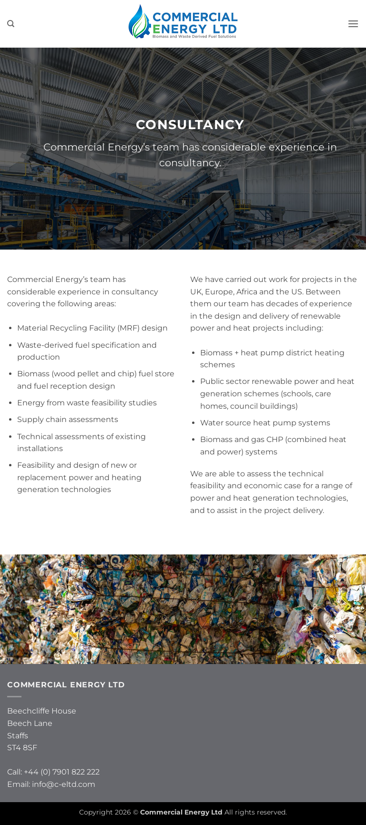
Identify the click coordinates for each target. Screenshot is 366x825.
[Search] (10, 24)
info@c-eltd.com (63, 784)
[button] (353, 23)
